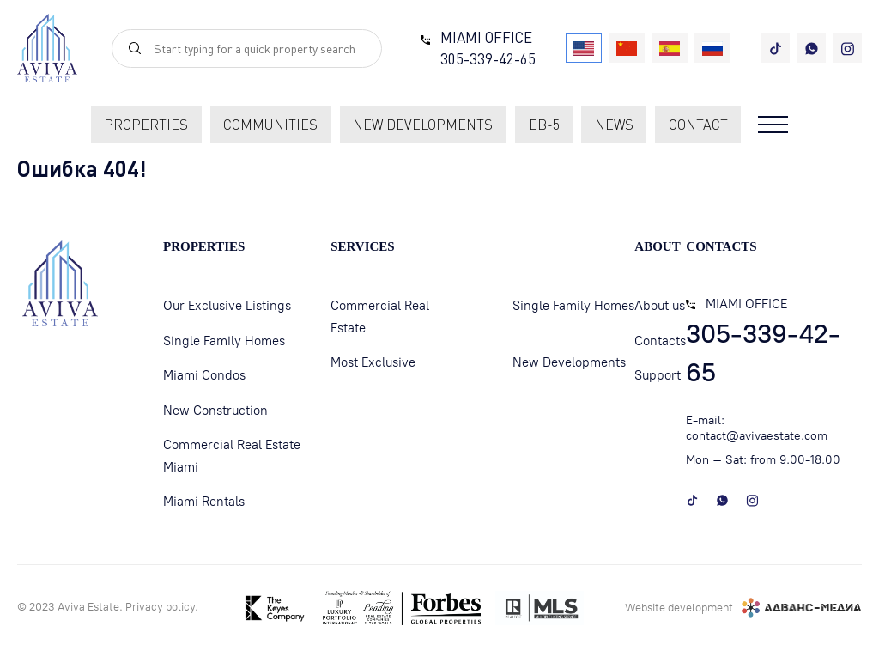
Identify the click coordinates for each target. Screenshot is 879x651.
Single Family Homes (224, 341)
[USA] (584, 48)
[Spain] (670, 48)
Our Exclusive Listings (227, 305)
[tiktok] (775, 48)
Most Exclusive (372, 362)
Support (657, 375)
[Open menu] (773, 124)
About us (659, 305)
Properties (146, 124)
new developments (423, 124)
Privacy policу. (161, 606)
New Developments (569, 362)
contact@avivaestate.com (756, 436)
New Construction (215, 410)
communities (270, 124)
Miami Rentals (204, 501)
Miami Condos (204, 375)
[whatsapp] (811, 48)
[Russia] (712, 48)
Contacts (660, 341)
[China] (627, 48)
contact (698, 124)
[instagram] (847, 48)
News (614, 124)
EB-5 (544, 124)
